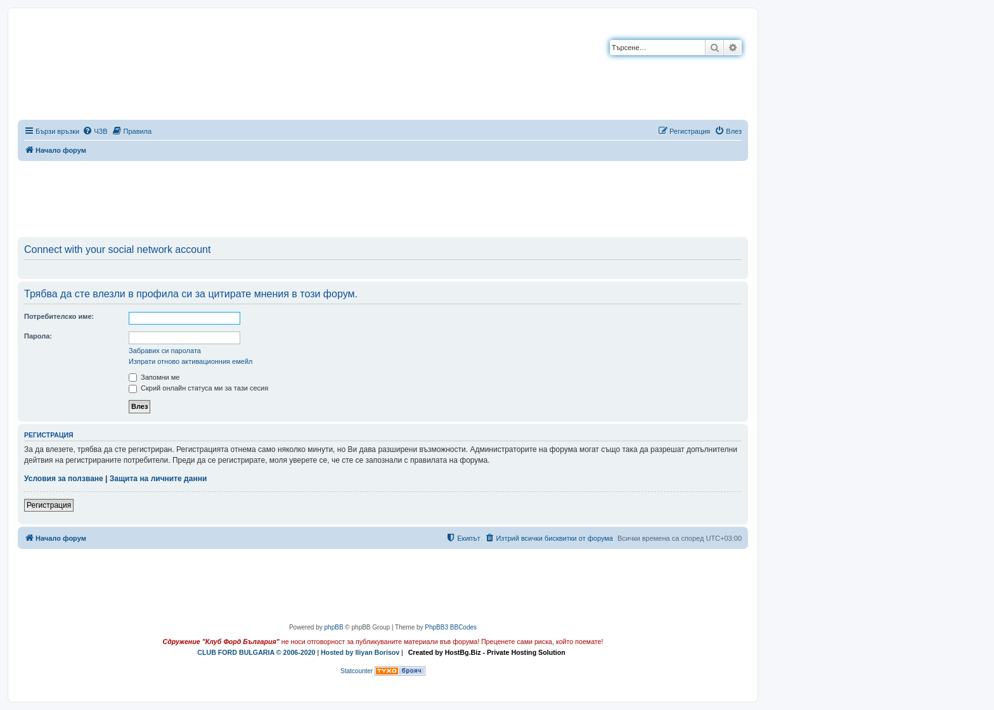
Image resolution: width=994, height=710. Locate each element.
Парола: (38, 336)
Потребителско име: (59, 316)
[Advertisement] (383, 196)
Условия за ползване (63, 478)
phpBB (334, 627)
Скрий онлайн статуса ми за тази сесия (198, 388)
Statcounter (356, 671)
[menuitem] (94, 131)
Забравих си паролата (165, 350)
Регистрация (49, 505)
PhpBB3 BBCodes (451, 627)
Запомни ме (154, 377)
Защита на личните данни (158, 478)
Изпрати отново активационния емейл (190, 361)
